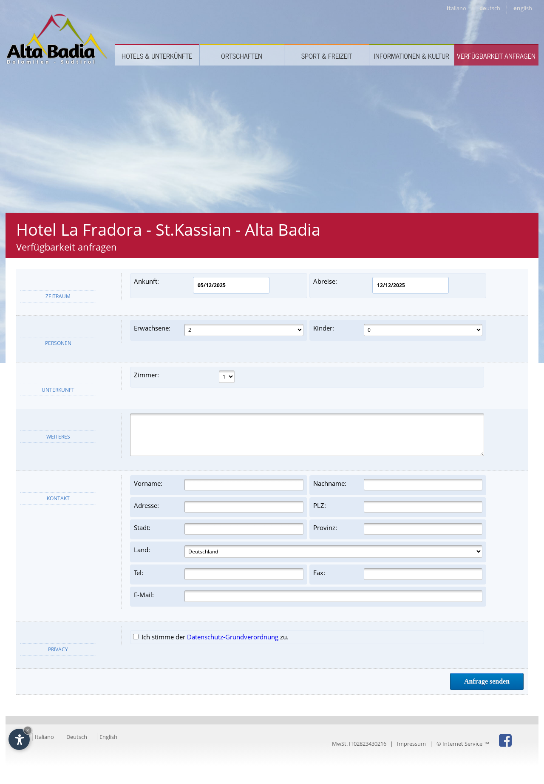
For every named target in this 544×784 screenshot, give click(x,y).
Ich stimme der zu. (211, 637)
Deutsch (76, 737)
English (108, 737)
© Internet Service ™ (462, 743)
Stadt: (218, 529)
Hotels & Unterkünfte (157, 55)
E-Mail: (308, 596)
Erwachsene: (218, 330)
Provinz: (398, 529)
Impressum (411, 743)
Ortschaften (241, 55)
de (489, 8)
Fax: (398, 574)
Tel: (218, 574)
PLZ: (398, 507)
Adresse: (218, 507)
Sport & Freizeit (326, 55)
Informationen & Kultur (411, 55)
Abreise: (381, 285)
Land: (308, 551)
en (522, 8)
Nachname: (398, 484)
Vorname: (218, 484)
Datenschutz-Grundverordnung (232, 637)
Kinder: (398, 330)
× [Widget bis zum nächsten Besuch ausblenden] (27, 730)
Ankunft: (201, 285)
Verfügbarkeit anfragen (496, 55)
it (456, 8)
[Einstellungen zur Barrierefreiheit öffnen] (19, 739)
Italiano (44, 737)
